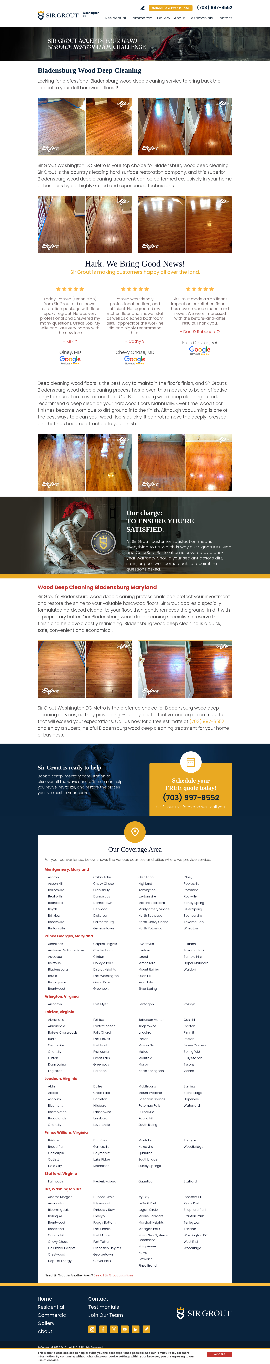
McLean (144, 1051)
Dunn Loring (57, 1064)
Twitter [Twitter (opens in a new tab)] (114, 1329)
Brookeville (56, 922)
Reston (189, 1039)
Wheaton (191, 928)
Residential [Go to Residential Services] (115, 18)
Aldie (51, 1086)
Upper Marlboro (196, 963)
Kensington (146, 890)
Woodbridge (193, 1146)
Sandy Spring (194, 903)
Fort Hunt (100, 1045)
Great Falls (101, 1058)
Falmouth (55, 1181)
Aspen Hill (55, 883)
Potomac (191, 890)
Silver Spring (193, 909)
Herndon (100, 1071)
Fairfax (98, 1020)
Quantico (145, 1153)
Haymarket (102, 1153)
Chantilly (54, 1051)
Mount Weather (150, 1093)
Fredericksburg (104, 1181)
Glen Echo (146, 877)
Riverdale (145, 982)
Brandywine (57, 982)
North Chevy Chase (153, 922)
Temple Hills (193, 956)
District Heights (104, 969)
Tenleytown (192, 1222)
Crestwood (56, 1254)
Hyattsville (146, 944)
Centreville (56, 1045)
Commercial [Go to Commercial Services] (141, 18)
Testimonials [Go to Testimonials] (201, 18)
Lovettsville (101, 1125)
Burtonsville (56, 928)
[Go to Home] (69, 15)
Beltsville (54, 963)
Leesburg (100, 1118)
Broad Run (56, 1146)
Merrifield (145, 1058)
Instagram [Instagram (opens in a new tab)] (92, 1329)
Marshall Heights (151, 1222)
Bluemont (55, 1105)
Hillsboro (99, 1105)
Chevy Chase (103, 883)
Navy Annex (147, 1246)
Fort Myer (100, 1004)
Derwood (100, 909)
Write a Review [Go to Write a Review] (142, 8)
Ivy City (143, 1197)
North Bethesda (150, 915)
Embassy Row (104, 1210)
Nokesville (145, 1146)
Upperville (191, 1099)
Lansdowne (102, 1112)
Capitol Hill (56, 1235)
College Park (103, 963)
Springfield (192, 1051)
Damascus (101, 896)
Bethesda (55, 903)
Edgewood (101, 1203)
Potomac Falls (149, 1105)
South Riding (147, 1125)
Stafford (190, 1181)
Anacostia (56, 1203)
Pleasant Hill (193, 1197)
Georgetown (103, 1254)
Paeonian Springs (151, 1099)
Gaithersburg (103, 922)
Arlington (55, 1004)
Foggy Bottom (104, 1222)
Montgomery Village (154, 909)
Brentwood (56, 988)
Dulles (97, 1086)
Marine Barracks (150, 1216)
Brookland (56, 1229)
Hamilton (100, 1099)
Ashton (53, 877)
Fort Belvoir (101, 1039)
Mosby (143, 1064)
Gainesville (101, 1146)
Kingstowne (147, 1026)
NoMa (142, 1253)
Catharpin (56, 1153)
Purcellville (146, 1112)
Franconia (101, 1051)
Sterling (189, 1086)
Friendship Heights (107, 1248)
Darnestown (102, 903)
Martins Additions (151, 903)
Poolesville (191, 883)
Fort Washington (106, 976)
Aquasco (55, 956)
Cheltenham (102, 950)
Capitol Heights (105, 944)
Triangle (190, 1140)
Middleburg (147, 1086)
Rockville (190, 896)
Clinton (98, 956)
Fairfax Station (104, 1026)
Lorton (143, 1039)
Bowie (52, 976)
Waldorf (190, 969)
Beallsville (55, 896)
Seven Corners (195, 1045)
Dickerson (100, 915)
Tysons (189, 1064)
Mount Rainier (148, 969)
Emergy (99, 1216)
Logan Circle (148, 1210)
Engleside (55, 1071)
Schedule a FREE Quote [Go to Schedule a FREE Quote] (170, 8)
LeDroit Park (147, 1203)
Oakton (189, 1026)
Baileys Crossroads (62, 1032)
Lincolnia (145, 1032)
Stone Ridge (193, 1093)
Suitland (190, 944)
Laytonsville (147, 896)
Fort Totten (101, 1241)
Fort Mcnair (102, 1235)
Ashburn (54, 1099)
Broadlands (57, 1118)
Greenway (101, 1064)
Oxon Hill (144, 976)
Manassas (101, 1166)
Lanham (144, 950)
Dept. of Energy (60, 1261)
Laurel (143, 956)
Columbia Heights (61, 1248)
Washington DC (196, 1235)
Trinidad (190, 1229)
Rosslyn (189, 1004)
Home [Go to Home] (45, 1299)
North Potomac (150, 928)
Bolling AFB (56, 1216)
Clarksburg (102, 890)
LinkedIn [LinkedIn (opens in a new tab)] (135, 1329)
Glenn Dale (101, 982)
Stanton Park (194, 1216)
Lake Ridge (101, 1159)
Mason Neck (147, 1045)
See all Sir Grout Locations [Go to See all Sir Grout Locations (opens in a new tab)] (113, 1275)
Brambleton (57, 1112)
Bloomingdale (59, 1210)
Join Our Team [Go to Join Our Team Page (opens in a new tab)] (105, 1315)
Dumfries (100, 1140)
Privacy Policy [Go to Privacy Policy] (166, 1353)
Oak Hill (189, 1020)
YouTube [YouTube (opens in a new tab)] (125, 1329)
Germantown (103, 928)
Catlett (53, 1159)
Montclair (145, 1140)
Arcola (53, 1093)
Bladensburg (58, 969)
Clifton (53, 1058)
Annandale (56, 1026)
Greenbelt (101, 988)
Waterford (192, 1105)
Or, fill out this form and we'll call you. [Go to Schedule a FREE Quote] (190, 807)
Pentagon (146, 1004)
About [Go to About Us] (179, 18)
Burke (52, 1039)
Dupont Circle (103, 1197)
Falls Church (102, 1032)
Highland (145, 883)
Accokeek (55, 944)
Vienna (189, 1071)
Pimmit (189, 1032)
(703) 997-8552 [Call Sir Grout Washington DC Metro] (214, 7)
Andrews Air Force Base (66, 950)
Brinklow (54, 915)
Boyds (53, 909)
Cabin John (102, 877)
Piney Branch (148, 1265)
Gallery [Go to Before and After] (163, 18)
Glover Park (102, 1261)
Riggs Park (192, 1203)
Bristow (53, 1140)
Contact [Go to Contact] (224, 18)
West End (191, 1241)
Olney (188, 877)
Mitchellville (146, 963)
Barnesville (56, 890)
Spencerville (193, 915)
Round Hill (145, 1118)
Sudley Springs (149, 1166)
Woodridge (192, 1248)
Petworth (145, 1259)
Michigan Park (149, 1229)
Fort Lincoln (102, 1229)
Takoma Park (194, 922)
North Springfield (151, 1071)
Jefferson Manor (151, 1020)
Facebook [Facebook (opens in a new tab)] (103, 1329)
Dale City (55, 1166)
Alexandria (56, 1020)
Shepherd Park (195, 1210)
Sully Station (193, 1058)
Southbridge (148, 1159)
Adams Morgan (60, 1197)
